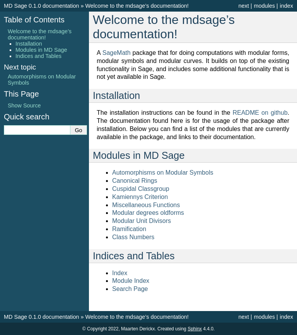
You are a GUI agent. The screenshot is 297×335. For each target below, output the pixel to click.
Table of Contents (34, 19)
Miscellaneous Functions (146, 205)
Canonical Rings (134, 180)
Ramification (129, 229)
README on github (259, 112)
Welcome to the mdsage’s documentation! (136, 6)
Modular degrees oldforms (148, 212)
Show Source (24, 105)
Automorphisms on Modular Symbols (162, 172)
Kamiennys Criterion (140, 197)
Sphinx (195, 329)
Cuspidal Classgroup (140, 188)
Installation (28, 44)
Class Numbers (133, 237)
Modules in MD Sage (41, 50)
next (243, 6)
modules (264, 6)
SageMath (116, 52)
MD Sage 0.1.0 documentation (41, 6)
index (286, 6)
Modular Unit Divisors (141, 221)
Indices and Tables (38, 56)
